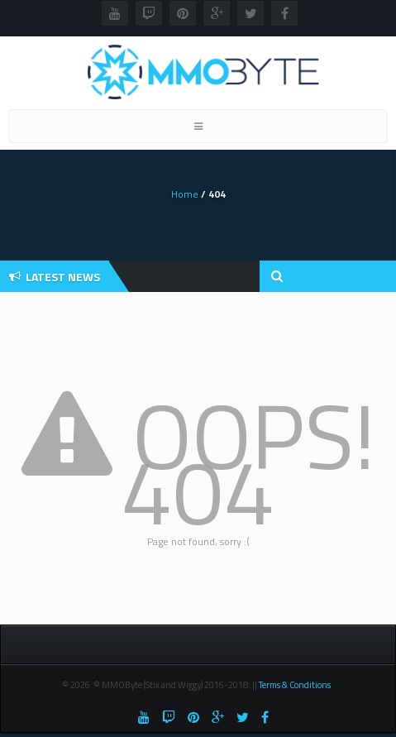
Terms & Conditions (295, 685)
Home (184, 194)
